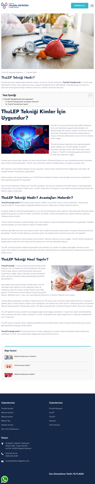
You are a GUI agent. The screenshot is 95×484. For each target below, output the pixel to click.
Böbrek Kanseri (7, 417)
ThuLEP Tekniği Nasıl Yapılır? (18, 104)
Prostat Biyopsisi (55, 408)
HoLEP (51, 413)
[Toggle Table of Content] (89, 95)
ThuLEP (52, 417)
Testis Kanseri (54, 425)
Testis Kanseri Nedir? (22, 365)
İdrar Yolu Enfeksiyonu (10, 429)
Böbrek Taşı (5, 421)
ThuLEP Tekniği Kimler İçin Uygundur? (18, 99)
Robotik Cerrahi (7, 425)
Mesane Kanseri (7, 413)
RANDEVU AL (79, 6)
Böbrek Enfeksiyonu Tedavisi (25, 356)
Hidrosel (52, 421)
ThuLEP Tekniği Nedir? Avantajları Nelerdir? (23, 102)
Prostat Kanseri (7, 408)
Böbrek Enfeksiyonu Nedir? (24, 374)
